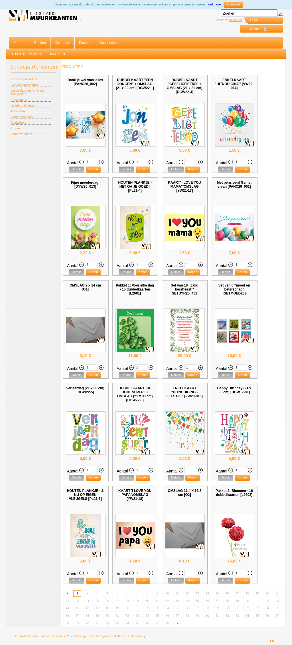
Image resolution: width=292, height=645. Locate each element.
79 (197, 615)
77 (177, 615)
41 (257, 600)
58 (207, 608)
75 (157, 615)
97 (157, 623)
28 (127, 600)
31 (157, 600)
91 (97, 623)
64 (267, 608)
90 (87, 623)
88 (67, 623)
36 (207, 600)
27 (117, 600)
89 (77, 623)
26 (107, 600)
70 (107, 615)
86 (267, 615)
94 (127, 623)
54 (167, 608)
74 (147, 615)
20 (267, 593)
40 (247, 600)
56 (187, 608)
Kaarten (19, 43)
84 (247, 615)
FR (80, 20)
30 (147, 600)
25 (97, 600)
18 (247, 593)
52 (147, 608)
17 (237, 593)
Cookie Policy (135, 636)
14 (207, 593)
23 (77, 600)
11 (177, 593)
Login (254, 20)
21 (277, 593)
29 (137, 600)
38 (227, 600)
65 (277, 608)
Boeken (40, 43)
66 (67, 615)
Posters (85, 43)
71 (117, 615)
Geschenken (108, 43)
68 (87, 615)
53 (157, 608)
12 (187, 593)
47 (97, 608)
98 (167, 623)
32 (167, 600)
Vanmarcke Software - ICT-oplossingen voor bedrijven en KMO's (79, 636)
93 (117, 623)
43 (277, 600)
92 (107, 623)
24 (87, 600)
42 (267, 600)
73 (137, 615)
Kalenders (62, 43)
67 (77, 615)
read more (213, 4)
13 (197, 593)
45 (77, 608)
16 (227, 593)
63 (257, 608)
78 (187, 615)
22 (67, 600)
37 (217, 600)
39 (237, 600)
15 (217, 593)
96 (147, 623)
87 (277, 615)
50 (127, 608)
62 (247, 608)
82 (227, 615)
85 (257, 615)
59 (217, 608)
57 (197, 608)
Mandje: (260, 29)
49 (117, 608)
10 (167, 593)
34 (187, 600)
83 (237, 615)
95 (137, 623)
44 (67, 608)
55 (177, 608)
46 (87, 608)
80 (207, 615)
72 (127, 615)
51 (137, 608)
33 (177, 600)
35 (197, 600)
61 (237, 608)
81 (217, 615)
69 (97, 615)
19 (257, 593)
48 (107, 608)
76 (167, 615)
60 (227, 608)
